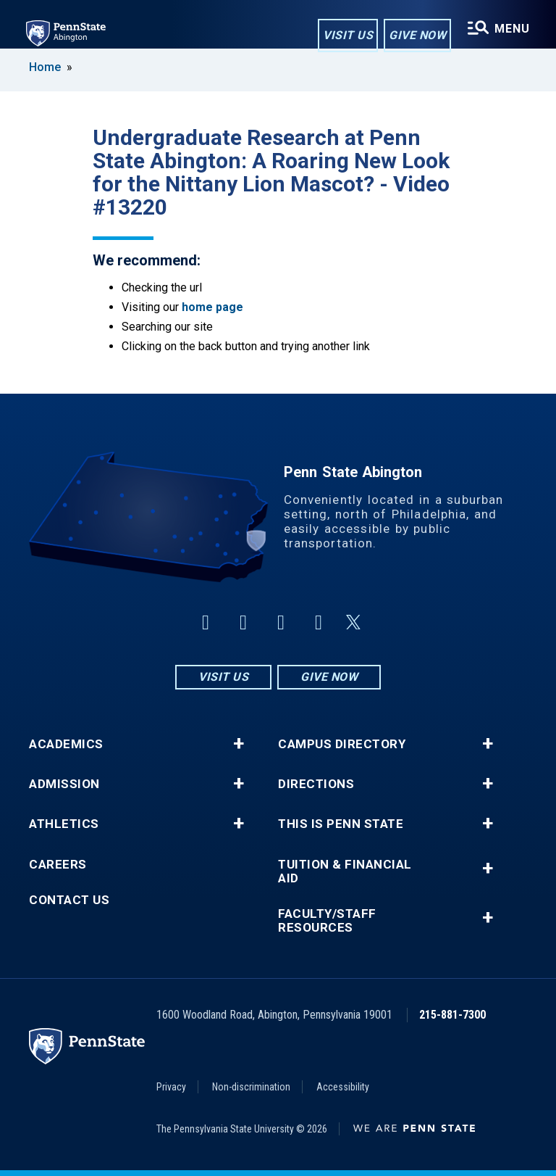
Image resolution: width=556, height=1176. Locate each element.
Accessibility (342, 1087)
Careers (58, 864)
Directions (316, 784)
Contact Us (69, 900)
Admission (64, 784)
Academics (66, 744)
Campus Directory (341, 744)
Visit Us (348, 35)
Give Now (417, 35)
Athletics (64, 824)
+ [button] (238, 743)
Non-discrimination (251, 1087)
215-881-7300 (452, 1015)
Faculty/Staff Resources (327, 921)
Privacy (171, 1087)
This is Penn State (340, 824)
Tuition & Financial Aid (345, 871)
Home (45, 67)
